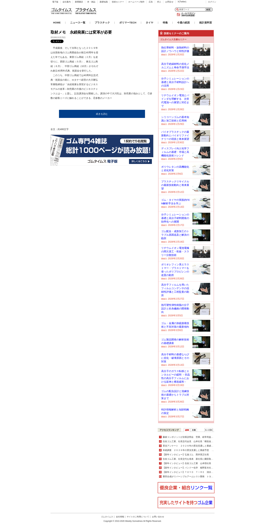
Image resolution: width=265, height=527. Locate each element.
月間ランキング (194, 430)
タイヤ (149, 22)
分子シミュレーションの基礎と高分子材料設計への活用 (175, 82)
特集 (165, 22)
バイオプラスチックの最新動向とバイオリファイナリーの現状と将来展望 (175, 135)
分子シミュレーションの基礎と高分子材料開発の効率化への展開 (175, 218)
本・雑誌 (91, 2)
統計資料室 (205, 22)
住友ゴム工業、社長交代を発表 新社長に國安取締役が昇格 (192, 459)
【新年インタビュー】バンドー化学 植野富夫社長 (189, 467)
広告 (151, 2)
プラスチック (102, 22)
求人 (159, 2)
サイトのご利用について (138, 517)
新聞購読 (79, 2)
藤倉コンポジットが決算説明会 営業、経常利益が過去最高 (192, 437)
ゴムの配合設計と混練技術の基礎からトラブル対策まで (175, 395)
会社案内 (67, 2)
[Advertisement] (128, 67)
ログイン (212, 2)
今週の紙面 (183, 22)
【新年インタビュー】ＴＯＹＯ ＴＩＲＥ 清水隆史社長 (191, 472)
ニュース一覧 (77, 22)
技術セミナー (118, 2)
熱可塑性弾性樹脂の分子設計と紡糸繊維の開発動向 (175, 308)
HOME (57, 22)
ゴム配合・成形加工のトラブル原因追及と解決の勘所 (175, 235)
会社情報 (120, 517)
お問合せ (169, 2)
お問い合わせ (158, 517)
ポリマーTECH (127, 22)
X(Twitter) (182, 2)
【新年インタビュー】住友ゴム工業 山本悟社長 (187, 463)
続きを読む (102, 114)
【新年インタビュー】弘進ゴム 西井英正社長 (186, 454)
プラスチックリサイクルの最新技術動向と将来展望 (175, 185)
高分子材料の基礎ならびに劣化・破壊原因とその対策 (175, 358)
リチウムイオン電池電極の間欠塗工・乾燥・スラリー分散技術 (175, 251)
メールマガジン (185, 14)
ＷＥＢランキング (208, 430)
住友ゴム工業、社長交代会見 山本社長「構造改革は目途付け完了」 (197, 441)
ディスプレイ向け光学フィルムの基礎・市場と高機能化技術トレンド (175, 152)
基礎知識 (104, 2)
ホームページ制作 (136, 2)
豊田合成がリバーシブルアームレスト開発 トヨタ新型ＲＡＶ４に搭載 (198, 476)
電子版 (55, 2)
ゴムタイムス (107, 517)
